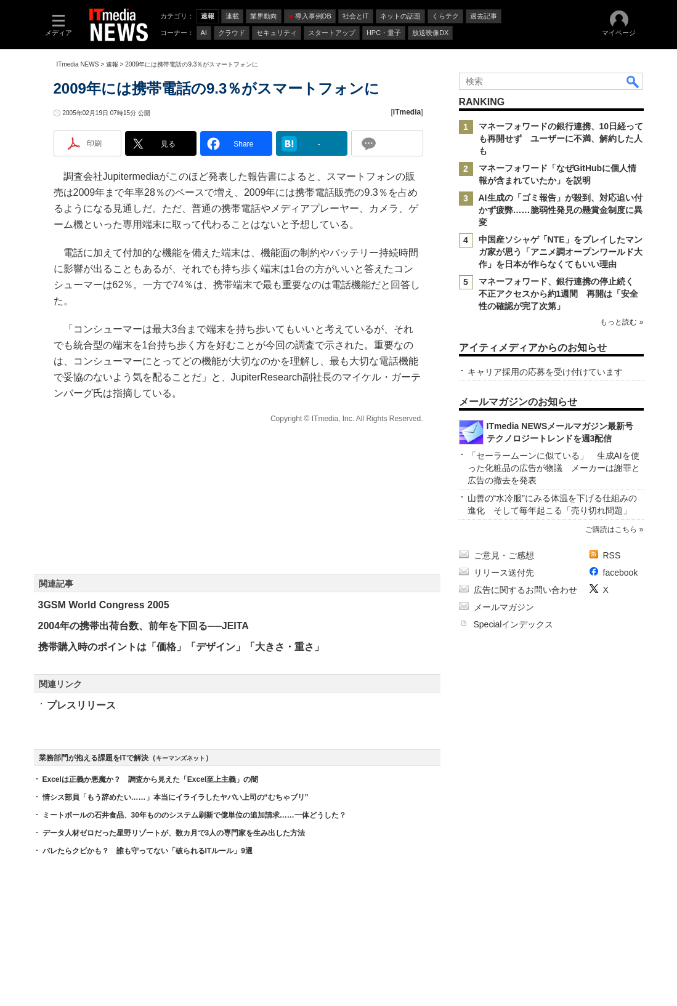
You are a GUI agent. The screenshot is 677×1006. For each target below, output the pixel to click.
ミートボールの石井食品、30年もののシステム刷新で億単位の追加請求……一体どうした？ (194, 815)
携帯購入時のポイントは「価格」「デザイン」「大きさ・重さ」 (181, 647)
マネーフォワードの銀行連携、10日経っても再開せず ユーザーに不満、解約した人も (561, 138)
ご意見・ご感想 (504, 555)
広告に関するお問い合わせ (525, 590)
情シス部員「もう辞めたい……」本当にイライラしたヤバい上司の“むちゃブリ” (176, 797)
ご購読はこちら (611, 529)
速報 (112, 64)
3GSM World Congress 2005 (103, 605)
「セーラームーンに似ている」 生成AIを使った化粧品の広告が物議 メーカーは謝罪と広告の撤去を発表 (554, 468)
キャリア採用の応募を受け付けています (545, 372)
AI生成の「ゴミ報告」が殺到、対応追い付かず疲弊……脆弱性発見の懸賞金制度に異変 (561, 210)
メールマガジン (504, 607)
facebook (620, 572)
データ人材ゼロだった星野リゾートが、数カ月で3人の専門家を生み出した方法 (174, 833)
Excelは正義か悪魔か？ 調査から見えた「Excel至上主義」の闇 (151, 779)
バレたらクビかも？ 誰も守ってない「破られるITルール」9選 (148, 851)
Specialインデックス (514, 624)
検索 (633, 81)
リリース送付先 (504, 572)
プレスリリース (81, 705)
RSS (612, 555)
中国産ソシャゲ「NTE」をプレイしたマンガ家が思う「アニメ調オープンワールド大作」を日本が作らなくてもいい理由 (561, 252)
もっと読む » (621, 322)
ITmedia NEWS (78, 64)
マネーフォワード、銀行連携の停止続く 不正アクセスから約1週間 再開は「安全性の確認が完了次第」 (561, 293)
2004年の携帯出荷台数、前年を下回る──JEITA (143, 626)
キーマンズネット (180, 758)
